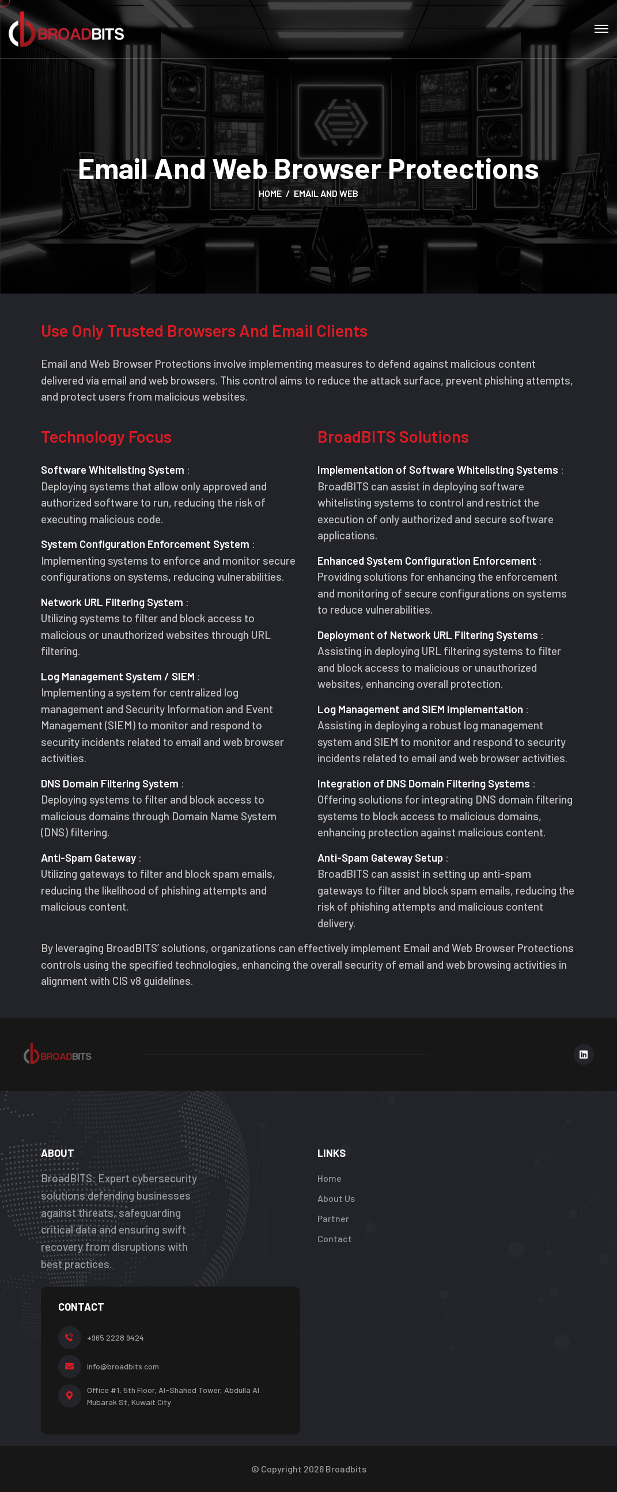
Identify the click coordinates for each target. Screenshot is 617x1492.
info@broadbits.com (123, 1366)
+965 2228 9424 (115, 1337)
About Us (336, 1198)
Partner (333, 1218)
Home (270, 193)
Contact (334, 1238)
